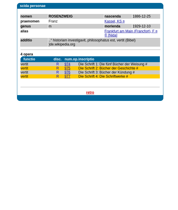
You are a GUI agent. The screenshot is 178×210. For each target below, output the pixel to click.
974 (67, 64)
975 (67, 68)
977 (67, 76)
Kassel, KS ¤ (115, 21)
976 (67, 72)
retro (90, 92)
